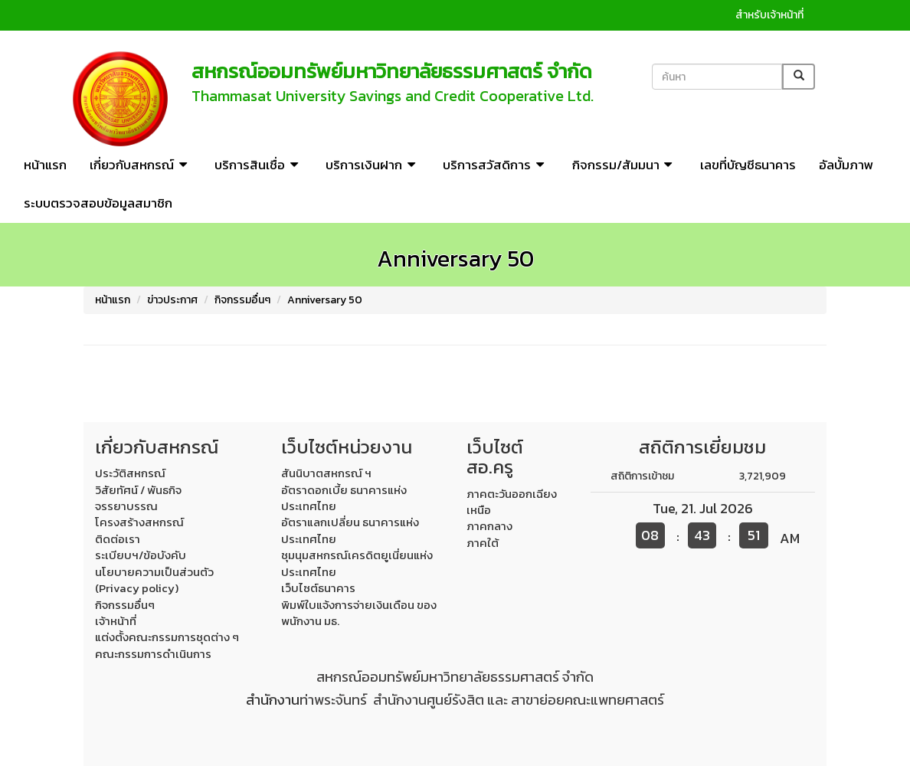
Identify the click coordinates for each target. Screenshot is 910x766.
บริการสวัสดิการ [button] (495, 165)
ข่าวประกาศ (172, 300)
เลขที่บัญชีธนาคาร (748, 165)
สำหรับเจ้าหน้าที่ (769, 15)
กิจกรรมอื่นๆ (242, 300)
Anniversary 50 (324, 300)
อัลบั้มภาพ (846, 165)
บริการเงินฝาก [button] (373, 165)
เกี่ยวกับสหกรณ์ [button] (140, 165)
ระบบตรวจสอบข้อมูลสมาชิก (98, 203)
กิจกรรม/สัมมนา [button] (624, 165)
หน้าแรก (45, 165)
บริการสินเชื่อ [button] (258, 165)
